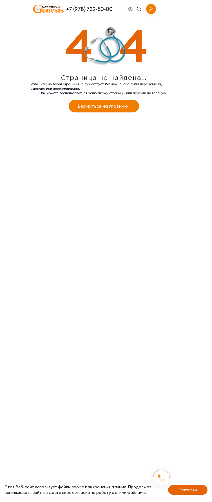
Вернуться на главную (103, 106)
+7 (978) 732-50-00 (89, 9)
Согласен (187, 489)
